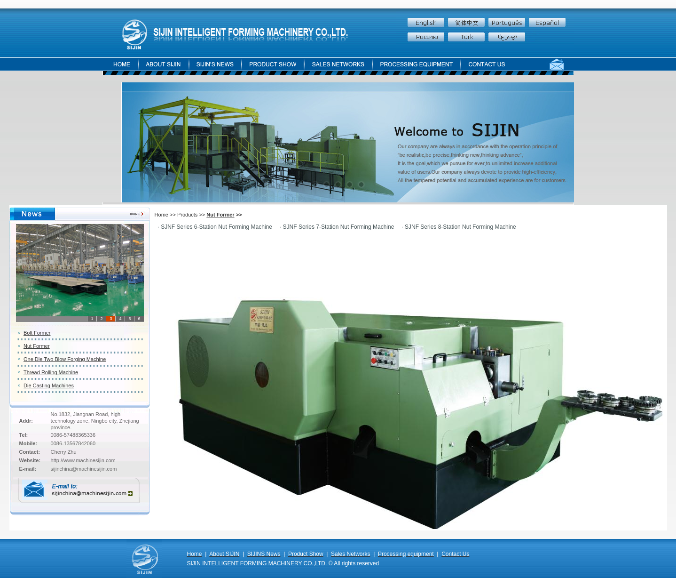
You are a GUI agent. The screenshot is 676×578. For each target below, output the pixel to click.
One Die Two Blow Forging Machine (65, 359)
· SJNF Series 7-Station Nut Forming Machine (337, 227)
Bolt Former (37, 333)
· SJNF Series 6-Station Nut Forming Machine (215, 227)
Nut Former (37, 346)
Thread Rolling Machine (51, 372)
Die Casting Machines (49, 385)
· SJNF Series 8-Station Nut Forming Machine (458, 227)
